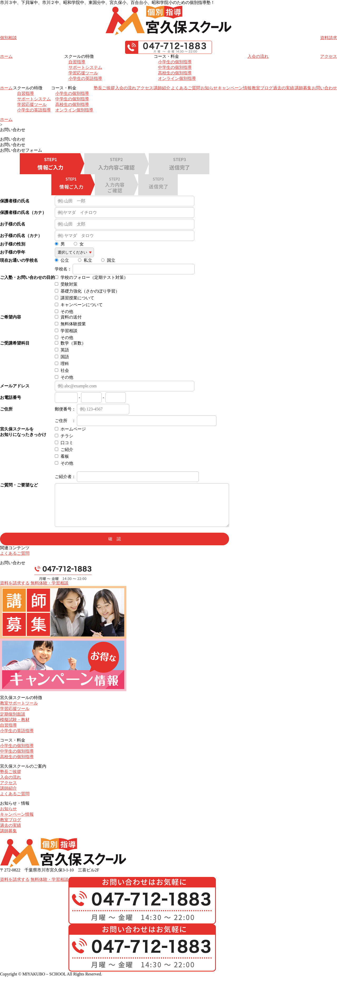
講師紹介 (161, 88)
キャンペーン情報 (234, 88)
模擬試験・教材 (14, 719)
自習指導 (76, 62)
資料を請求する (14, 583)
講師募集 (303, 88)
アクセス (328, 56)
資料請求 (328, 37)
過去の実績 (283, 88)
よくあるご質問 (185, 88)
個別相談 (8, 37)
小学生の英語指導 (85, 78)
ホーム (6, 56)
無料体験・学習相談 (49, 583)
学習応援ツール (83, 73)
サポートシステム (85, 67)
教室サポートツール (19, 703)
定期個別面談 (12, 714)
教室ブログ (262, 88)
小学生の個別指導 (175, 62)
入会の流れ (258, 56)
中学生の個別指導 (175, 67)
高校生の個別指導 (175, 73)
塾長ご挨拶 (104, 88)
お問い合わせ (324, 88)
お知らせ (209, 88)
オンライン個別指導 (177, 78)
